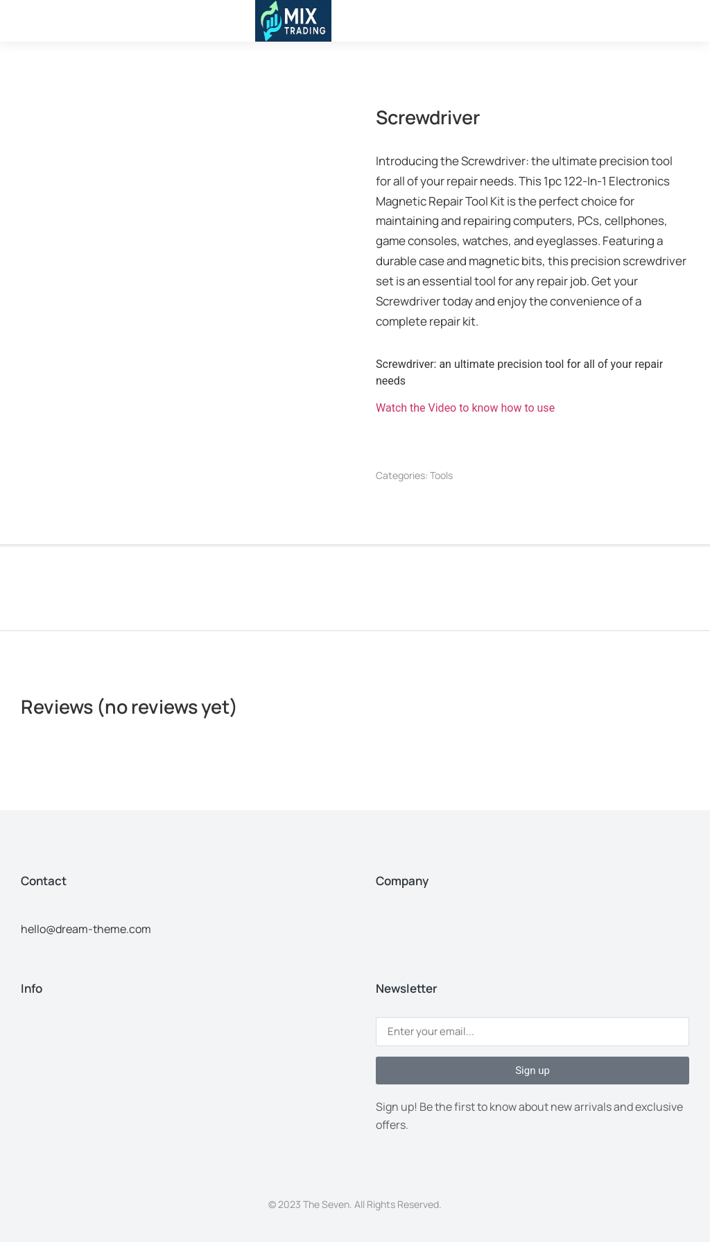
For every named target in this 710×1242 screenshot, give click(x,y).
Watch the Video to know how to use (465, 407)
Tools (441, 475)
